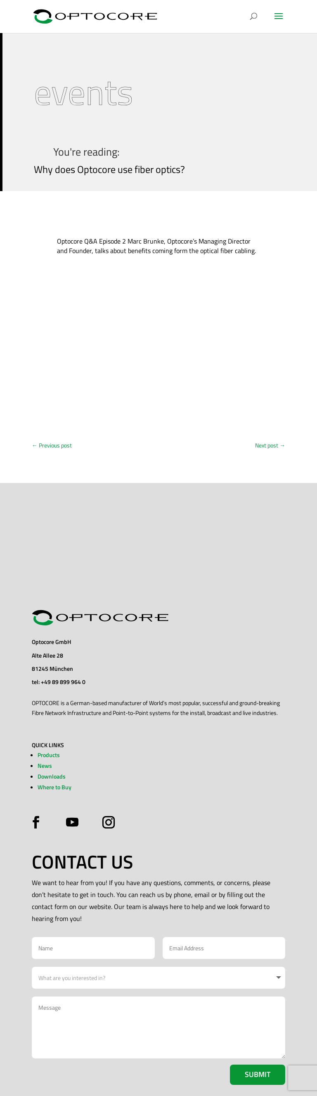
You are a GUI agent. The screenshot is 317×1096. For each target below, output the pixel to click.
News (45, 765)
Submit (257, 1074)
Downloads (52, 776)
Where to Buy (54, 787)
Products (49, 754)
